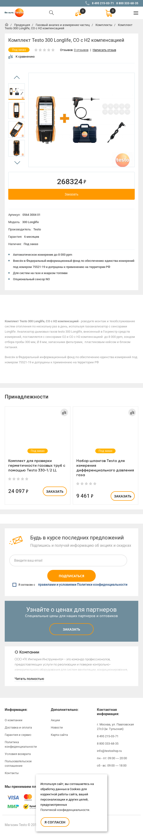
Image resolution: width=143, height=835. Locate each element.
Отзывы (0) (66, 302)
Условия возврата (18, 754)
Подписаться (71, 576)
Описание (16, 302)
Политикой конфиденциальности (64, 810)
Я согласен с (70, 585)
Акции (55, 720)
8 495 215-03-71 (103, 3)
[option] (16, 91)
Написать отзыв (104, 50)
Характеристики (42, 302)
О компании (13, 720)
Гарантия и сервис (18, 735)
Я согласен (54, 822)
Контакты (12, 773)
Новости (57, 727)
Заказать (71, 194)
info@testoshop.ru (109, 751)
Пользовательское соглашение (18, 763)
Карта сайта (59, 735)
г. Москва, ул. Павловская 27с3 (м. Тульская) (115, 727)
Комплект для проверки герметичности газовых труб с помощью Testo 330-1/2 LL (36, 465)
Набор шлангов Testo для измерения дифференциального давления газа (105, 467)
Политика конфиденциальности (21, 744)
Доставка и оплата (18, 727)
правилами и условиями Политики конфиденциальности (82, 585)
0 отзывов (81, 50)
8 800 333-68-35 (127, 3)
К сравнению (21, 56)
